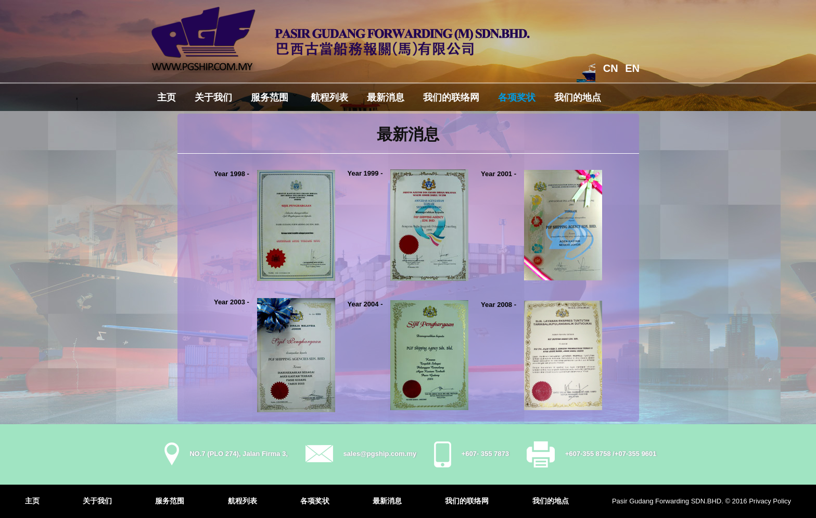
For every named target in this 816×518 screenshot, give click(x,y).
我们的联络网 (451, 97)
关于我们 (213, 97)
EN (632, 68)
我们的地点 (577, 97)
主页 (166, 97)
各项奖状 (517, 97)
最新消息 (385, 97)
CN (610, 68)
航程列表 (329, 97)
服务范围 (269, 97)
